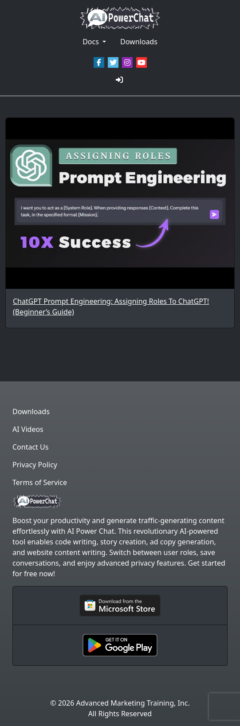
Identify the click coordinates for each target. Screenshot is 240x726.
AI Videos (27, 429)
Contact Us (30, 447)
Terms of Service (39, 482)
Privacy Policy (34, 465)
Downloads (138, 42)
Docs (92, 42)
